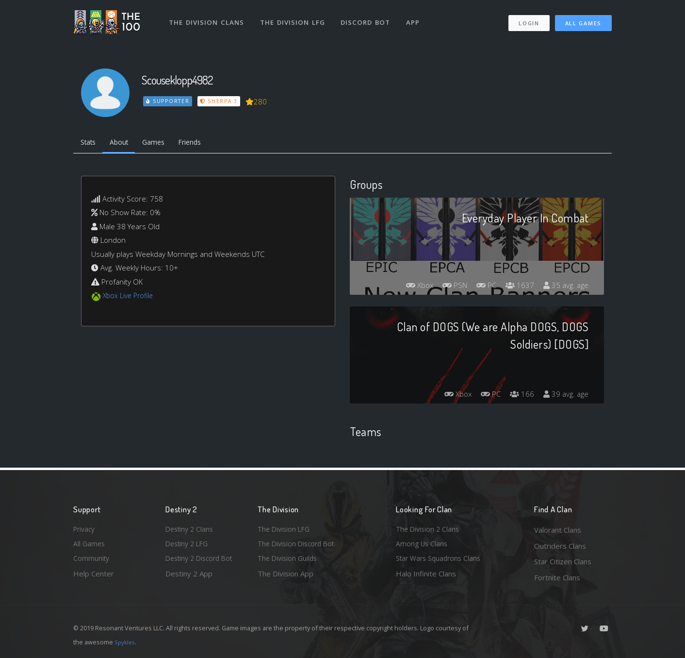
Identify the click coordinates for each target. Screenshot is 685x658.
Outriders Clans (560, 546)
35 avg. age (564, 287)
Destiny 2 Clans (191, 530)
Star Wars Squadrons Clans (441, 561)
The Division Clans (207, 18)
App (416, 18)
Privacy (85, 530)
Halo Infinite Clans (426, 577)
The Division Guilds (289, 561)
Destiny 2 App (188, 577)
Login (528, 19)
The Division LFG (294, 18)
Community (92, 561)
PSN (448, 287)
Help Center (93, 577)
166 (519, 395)
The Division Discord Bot (299, 546)
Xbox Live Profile (130, 298)
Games (161, 143)
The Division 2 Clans (429, 530)
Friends (201, 143)
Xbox (410, 287)
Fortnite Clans (557, 577)
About (124, 143)
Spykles (125, 642)
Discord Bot (368, 18)
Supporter (168, 101)
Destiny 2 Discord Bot (202, 561)
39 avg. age (564, 395)
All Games (583, 19)
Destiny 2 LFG (188, 546)
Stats (89, 143)
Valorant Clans (557, 530)
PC (482, 287)
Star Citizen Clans (562, 561)
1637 (517, 287)
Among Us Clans (423, 546)
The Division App (285, 577)
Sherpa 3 (220, 101)
